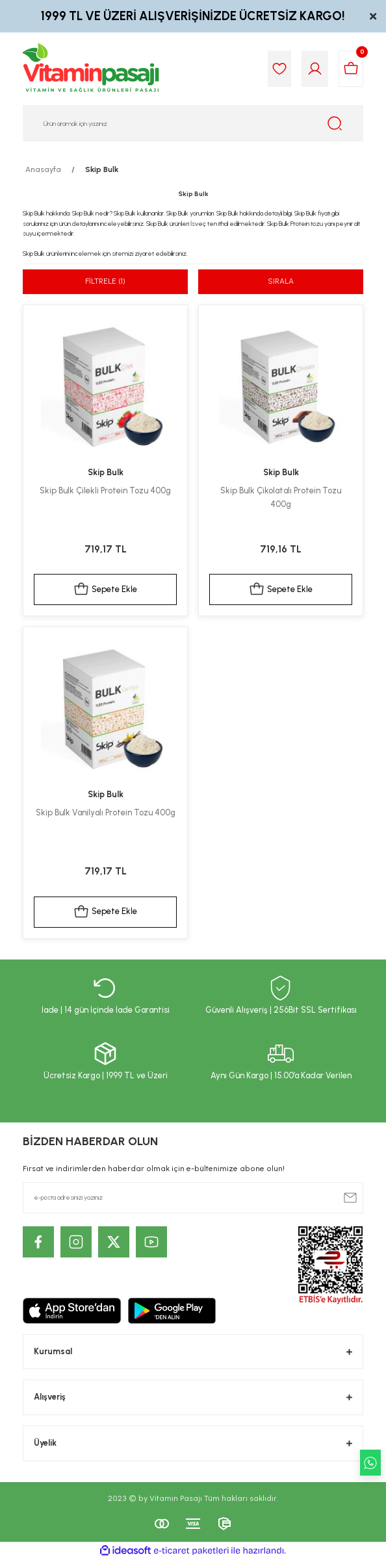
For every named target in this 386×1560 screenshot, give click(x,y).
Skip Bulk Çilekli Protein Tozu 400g (105, 490)
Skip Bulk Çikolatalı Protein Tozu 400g (280, 497)
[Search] (193, 123)
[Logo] (92, 69)
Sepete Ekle (105, 589)
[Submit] (350, 1197)
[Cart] (351, 69)
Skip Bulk (101, 169)
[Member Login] (315, 69)
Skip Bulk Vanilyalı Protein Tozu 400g (105, 812)
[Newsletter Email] (193, 1197)
